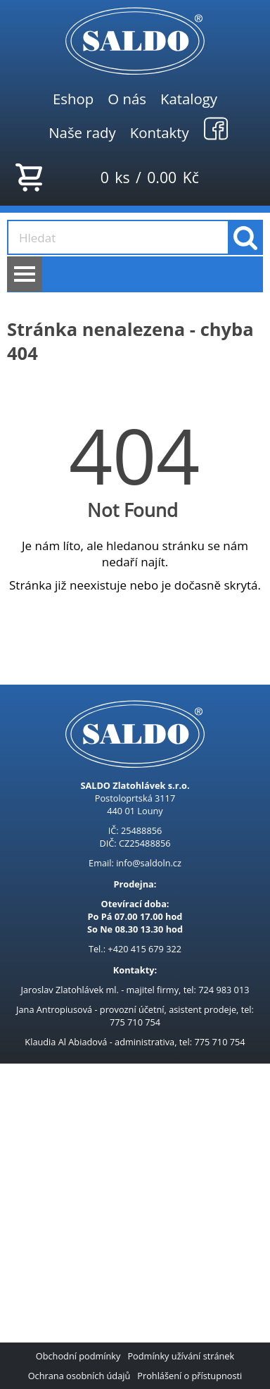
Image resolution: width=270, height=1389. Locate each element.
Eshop (73, 98)
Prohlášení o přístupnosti (189, 1375)
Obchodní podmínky (78, 1356)
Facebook (216, 128)
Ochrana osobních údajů (79, 1375)
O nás (127, 98)
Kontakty (159, 132)
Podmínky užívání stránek (180, 1356)
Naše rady (82, 132)
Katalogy (188, 98)
